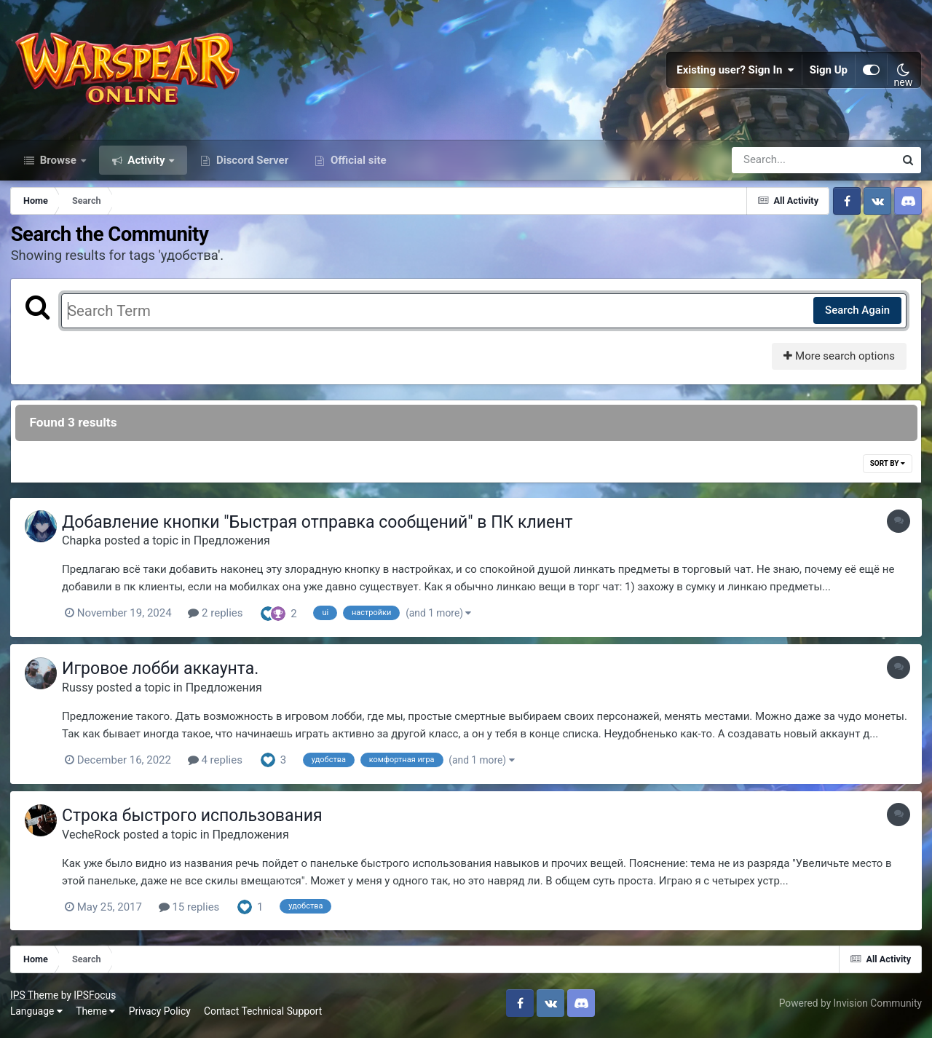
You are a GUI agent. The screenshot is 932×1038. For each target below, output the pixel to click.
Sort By (886, 470)
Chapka (85, 547)
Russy (81, 693)
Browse (58, 166)
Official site (357, 166)
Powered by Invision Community (849, 1007)
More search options (838, 362)
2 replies (218, 619)
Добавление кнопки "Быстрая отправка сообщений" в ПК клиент (321, 529)
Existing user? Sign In (735, 73)
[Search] (772, 166)
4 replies (218, 765)
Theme (96, 1015)
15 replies (193, 912)
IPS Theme (35, 999)
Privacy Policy (160, 1015)
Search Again (856, 316)
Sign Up (829, 72)
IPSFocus (95, 999)
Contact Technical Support (264, 1015)
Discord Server (250, 166)
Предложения (235, 547)
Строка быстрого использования (196, 821)
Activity (146, 166)
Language (37, 1015)
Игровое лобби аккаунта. (164, 675)
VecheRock (95, 840)
